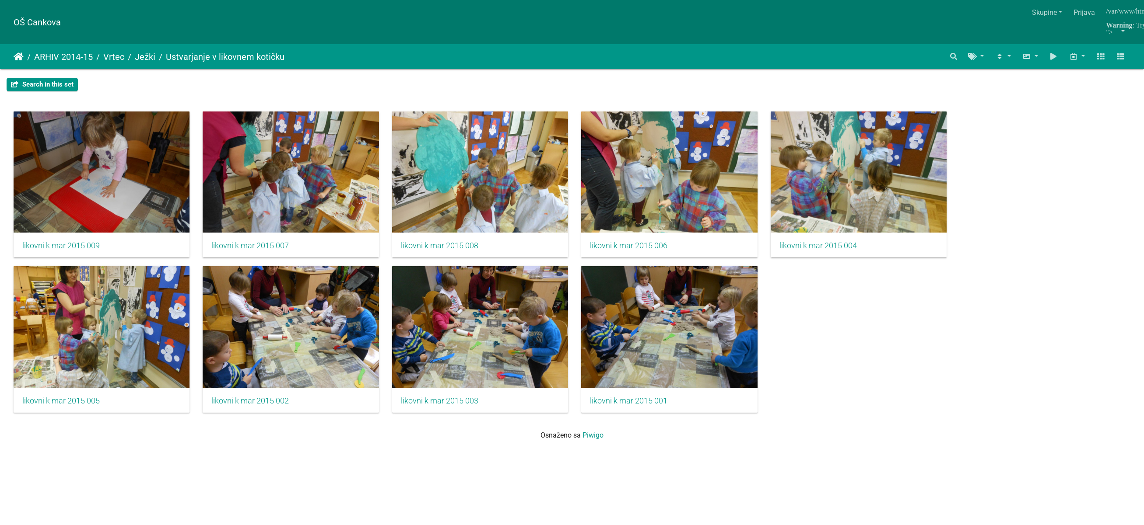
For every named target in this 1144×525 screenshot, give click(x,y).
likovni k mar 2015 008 (449, 249)
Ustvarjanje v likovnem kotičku (225, 57)
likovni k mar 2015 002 (255, 407)
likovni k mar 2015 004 (836, 249)
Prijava (1084, 12)
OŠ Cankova (37, 22)
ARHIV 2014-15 (63, 57)
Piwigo (593, 442)
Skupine (1044, 12)
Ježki (145, 57)
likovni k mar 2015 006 (642, 249)
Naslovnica (19, 56)
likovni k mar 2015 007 (255, 249)
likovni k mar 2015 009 (61, 249)
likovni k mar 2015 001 (642, 407)
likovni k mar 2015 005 (61, 407)
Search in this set (42, 84)
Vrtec (113, 57)
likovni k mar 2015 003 (449, 407)
